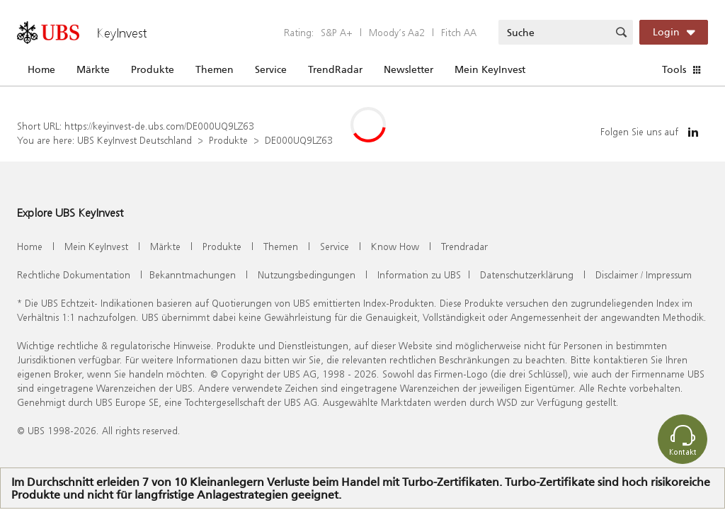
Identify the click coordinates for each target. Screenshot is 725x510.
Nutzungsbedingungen (306, 274)
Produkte (152, 69)
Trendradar (464, 246)
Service (271, 69)
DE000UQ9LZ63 (299, 140)
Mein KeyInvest (490, 69)
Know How (395, 246)
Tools (674, 69)
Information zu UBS (419, 274)
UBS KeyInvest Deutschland (134, 140)
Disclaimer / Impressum (643, 274)
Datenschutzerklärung (526, 274)
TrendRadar (335, 69)
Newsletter (408, 69)
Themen (214, 69)
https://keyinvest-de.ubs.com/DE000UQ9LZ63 (159, 125)
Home (41, 69)
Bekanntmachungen (192, 274)
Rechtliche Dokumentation (73, 274)
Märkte (93, 69)
